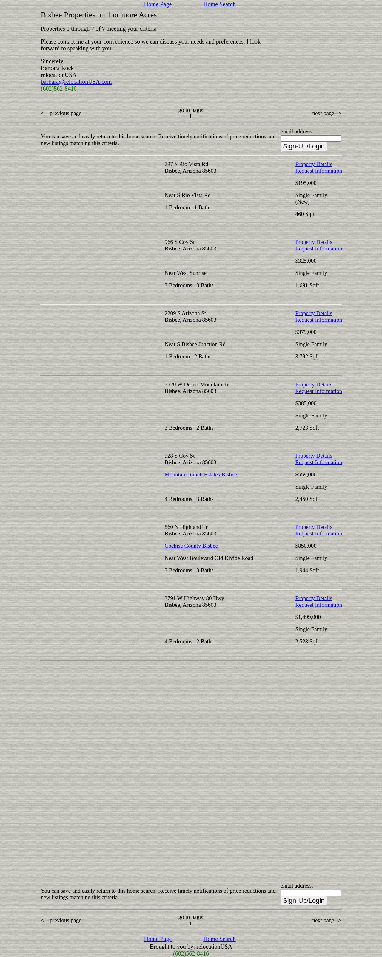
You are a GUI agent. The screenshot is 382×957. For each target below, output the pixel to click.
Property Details (313, 164)
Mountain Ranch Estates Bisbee (200, 474)
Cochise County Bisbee (191, 546)
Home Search (219, 4)
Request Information (318, 171)
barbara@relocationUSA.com (76, 81)
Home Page (158, 4)
